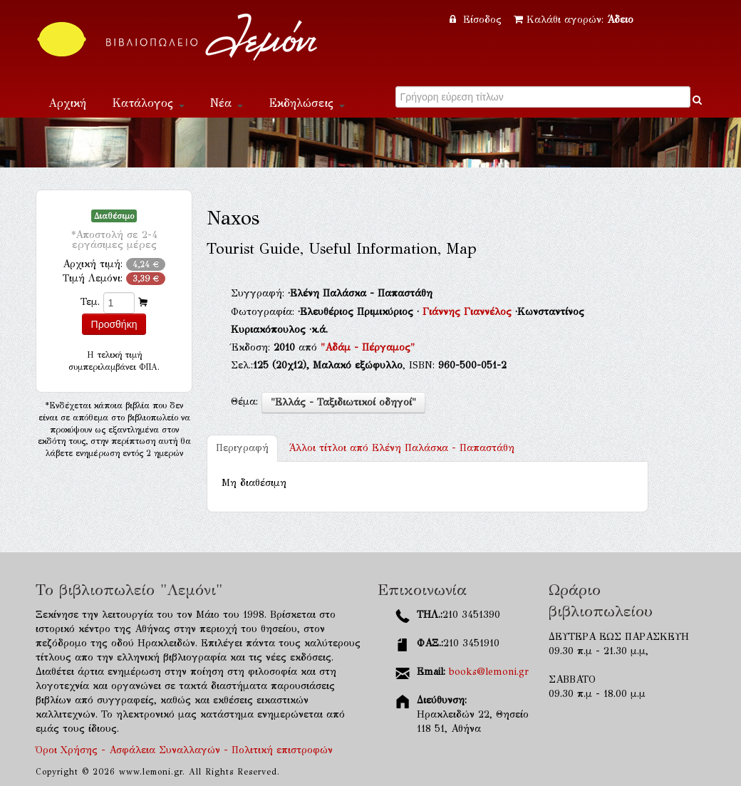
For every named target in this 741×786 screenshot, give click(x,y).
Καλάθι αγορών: (573, 20)
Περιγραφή (242, 448)
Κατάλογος (148, 103)
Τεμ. (90, 302)
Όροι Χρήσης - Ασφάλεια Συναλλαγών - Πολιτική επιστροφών (184, 750)
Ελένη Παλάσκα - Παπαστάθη (401, 448)
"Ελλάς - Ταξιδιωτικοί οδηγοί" (343, 402)
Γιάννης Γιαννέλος (469, 312)
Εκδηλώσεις (307, 103)
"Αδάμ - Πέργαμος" (368, 347)
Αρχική (67, 103)
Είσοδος (477, 20)
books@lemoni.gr (489, 672)
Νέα (226, 103)
